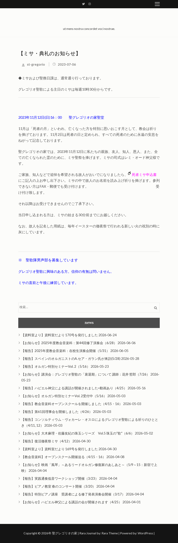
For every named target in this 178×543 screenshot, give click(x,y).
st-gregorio (36, 64)
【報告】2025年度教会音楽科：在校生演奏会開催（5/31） (65, 351)
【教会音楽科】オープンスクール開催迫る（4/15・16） (63, 457)
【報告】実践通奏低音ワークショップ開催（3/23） (59, 478)
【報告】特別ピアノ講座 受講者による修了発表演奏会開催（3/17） (73, 494)
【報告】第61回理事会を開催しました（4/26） (56, 412)
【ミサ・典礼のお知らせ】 (49, 53)
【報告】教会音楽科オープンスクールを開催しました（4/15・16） (71, 404)
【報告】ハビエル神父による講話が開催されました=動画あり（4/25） (74, 388)
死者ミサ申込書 (144, 174)
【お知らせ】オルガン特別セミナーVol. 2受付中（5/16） (64, 396)
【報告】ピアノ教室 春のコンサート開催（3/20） (58, 486)
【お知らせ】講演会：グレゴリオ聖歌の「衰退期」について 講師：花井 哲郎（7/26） (85, 374)
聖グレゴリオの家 (64, 533)
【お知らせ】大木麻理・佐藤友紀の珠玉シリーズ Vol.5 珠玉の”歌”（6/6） (77, 433)
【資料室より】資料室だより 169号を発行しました (59, 449)
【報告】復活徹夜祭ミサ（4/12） (46, 441)
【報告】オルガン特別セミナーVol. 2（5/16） (55, 366)
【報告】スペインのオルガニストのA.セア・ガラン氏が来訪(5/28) (70, 358)
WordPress (145, 533)
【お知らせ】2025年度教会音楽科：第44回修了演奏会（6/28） (69, 343)
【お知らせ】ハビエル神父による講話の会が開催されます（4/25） (71, 502)
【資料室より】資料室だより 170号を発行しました (59, 335)
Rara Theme (110, 533)
